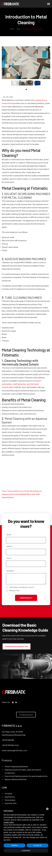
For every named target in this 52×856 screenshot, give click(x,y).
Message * (11, 571)
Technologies (10, 800)
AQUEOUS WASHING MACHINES (25, 259)
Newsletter (14, 591)
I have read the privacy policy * (22, 587)
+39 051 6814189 (8, 740)
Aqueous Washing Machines (16, 779)
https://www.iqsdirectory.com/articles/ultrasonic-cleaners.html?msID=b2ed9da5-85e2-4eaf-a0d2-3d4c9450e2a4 (22, 494)
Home (12, 29)
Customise (26, 850)
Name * (9, 535)
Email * (9, 558)
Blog (18, 29)
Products (7, 760)
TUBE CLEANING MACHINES (23, 297)
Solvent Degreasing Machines (16, 766)
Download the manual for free (16, 646)
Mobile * (10, 546)
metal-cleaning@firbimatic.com (14, 750)
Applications (10, 797)
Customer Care (10, 803)
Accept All (38, 845)
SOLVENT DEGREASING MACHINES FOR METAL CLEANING (26, 195)
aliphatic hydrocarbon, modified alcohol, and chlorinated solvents (21, 384)
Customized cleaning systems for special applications (26, 776)
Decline (14, 845)
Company (8, 793)
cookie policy (9, 822)
